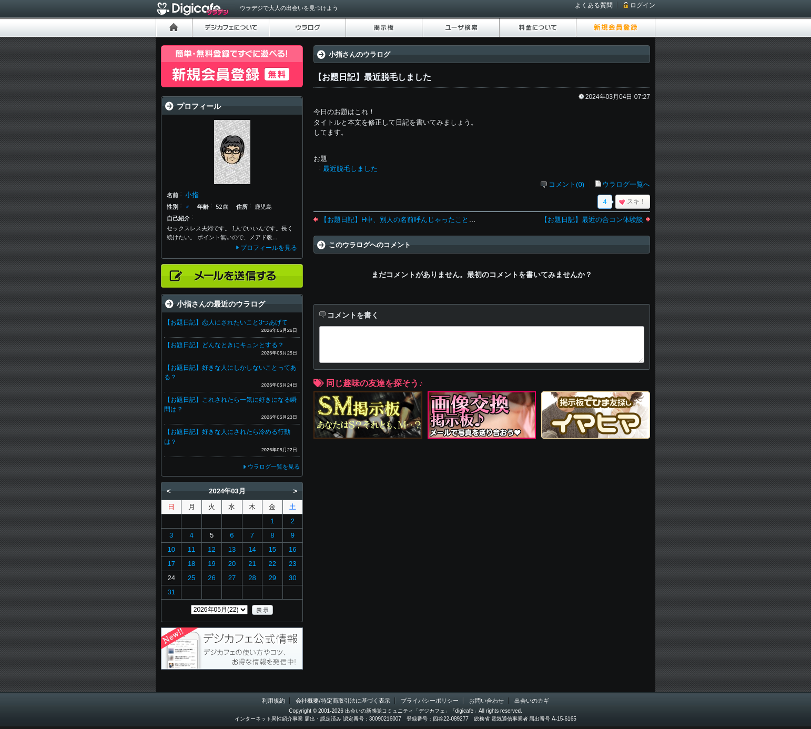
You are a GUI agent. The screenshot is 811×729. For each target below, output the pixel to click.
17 (171, 564)
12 (211, 549)
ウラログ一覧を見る (274, 466)
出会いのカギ (531, 700)
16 (292, 549)
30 (292, 578)
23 (292, 564)
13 (232, 549)
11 (191, 549)
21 (252, 564)
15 (272, 549)
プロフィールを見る (268, 247)
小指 (192, 195)
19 (211, 564)
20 (232, 564)
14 (252, 549)
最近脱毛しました (350, 169)
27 (232, 578)
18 (191, 564)
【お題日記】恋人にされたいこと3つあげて (226, 322)
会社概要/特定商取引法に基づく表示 (343, 700)
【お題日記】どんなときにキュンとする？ (224, 345)
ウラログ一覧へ (626, 184)
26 (211, 578)
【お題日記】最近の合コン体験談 (592, 220)
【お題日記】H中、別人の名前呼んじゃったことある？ (404, 220)
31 (171, 592)
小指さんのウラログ (359, 54)
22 (272, 564)
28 (252, 578)
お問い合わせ (486, 700)
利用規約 (273, 700)
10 (171, 549)
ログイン (642, 5)
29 (272, 578)
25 (191, 578)
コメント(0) (566, 184)
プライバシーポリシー (430, 700)
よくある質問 (594, 5)
